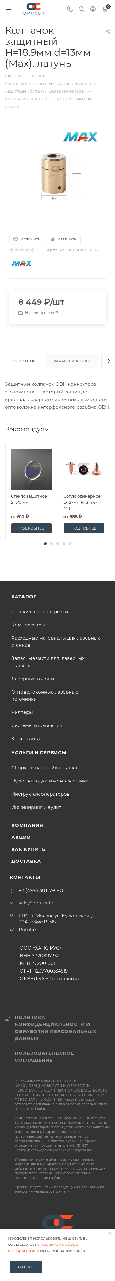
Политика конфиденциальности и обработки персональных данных (56, 1027)
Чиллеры (22, 712)
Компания (27, 825)
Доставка (26, 861)
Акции (21, 837)
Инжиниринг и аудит (36, 807)
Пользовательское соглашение (44, 1056)
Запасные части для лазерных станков (48, 661)
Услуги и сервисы (39, 752)
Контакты (25, 877)
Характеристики (72, 361)
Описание (24, 361)
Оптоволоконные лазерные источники (44, 695)
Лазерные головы (32, 679)
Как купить (28, 849)
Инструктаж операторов (40, 794)
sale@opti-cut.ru (37, 903)
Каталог (23, 596)
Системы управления (36, 725)
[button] (45, 543)
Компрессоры (28, 625)
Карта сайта (25, 738)
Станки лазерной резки (39, 611)
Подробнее (31, 528)
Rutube (27, 929)
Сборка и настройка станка (44, 768)
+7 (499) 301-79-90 (41, 890)
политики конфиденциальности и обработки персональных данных (52, 1085)
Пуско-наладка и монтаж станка (50, 781)
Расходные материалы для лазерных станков (55, 641)
